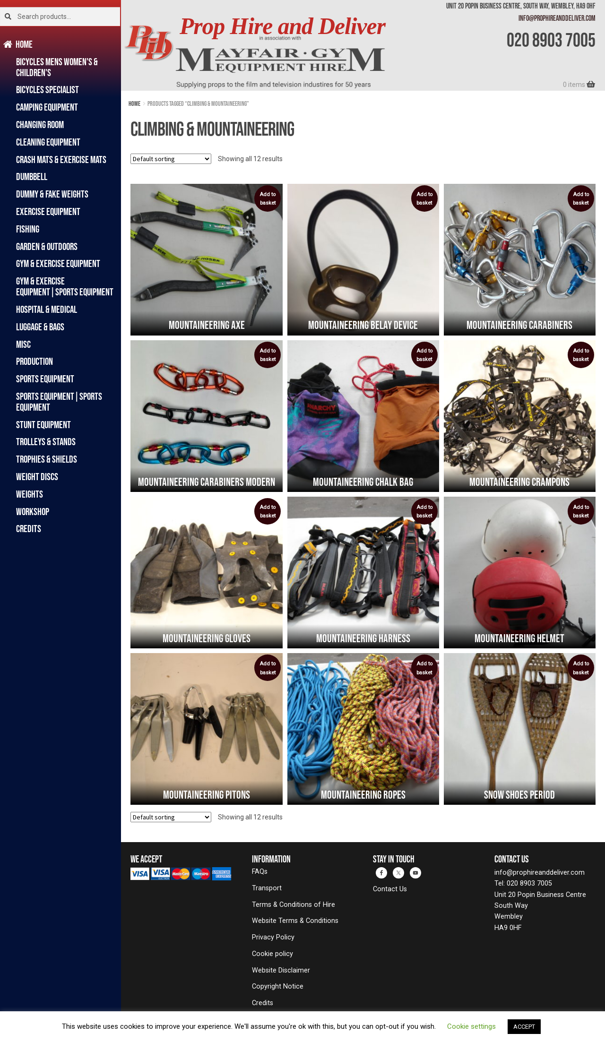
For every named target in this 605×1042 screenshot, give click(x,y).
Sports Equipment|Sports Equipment (59, 402)
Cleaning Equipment (48, 142)
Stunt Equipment (43, 424)
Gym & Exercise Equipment (58, 263)
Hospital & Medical (46, 309)
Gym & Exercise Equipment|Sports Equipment (64, 286)
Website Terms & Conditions (295, 921)
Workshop (32, 511)
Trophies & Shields (46, 459)
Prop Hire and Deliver (282, 26)
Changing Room (40, 124)
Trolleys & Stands (46, 441)
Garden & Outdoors (47, 246)
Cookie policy (272, 954)
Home (24, 44)
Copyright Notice (277, 986)
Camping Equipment (47, 107)
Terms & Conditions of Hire (293, 905)
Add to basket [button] (267, 198)
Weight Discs (37, 476)
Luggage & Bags (40, 326)
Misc (23, 344)
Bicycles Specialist (47, 89)
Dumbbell (31, 176)
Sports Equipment (45, 378)
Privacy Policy (273, 937)
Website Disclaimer (281, 970)
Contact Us (390, 889)
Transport (267, 888)
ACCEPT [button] (524, 1026)
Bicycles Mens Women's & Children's (57, 67)
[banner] (363, 45)
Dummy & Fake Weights (52, 194)
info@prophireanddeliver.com (557, 18)
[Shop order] (170, 159)
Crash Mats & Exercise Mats (61, 159)
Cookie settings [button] (471, 1026)
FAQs (260, 872)
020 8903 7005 (551, 39)
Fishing (27, 229)
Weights (29, 494)
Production (34, 361)
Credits (28, 528)
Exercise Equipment (48, 211)
